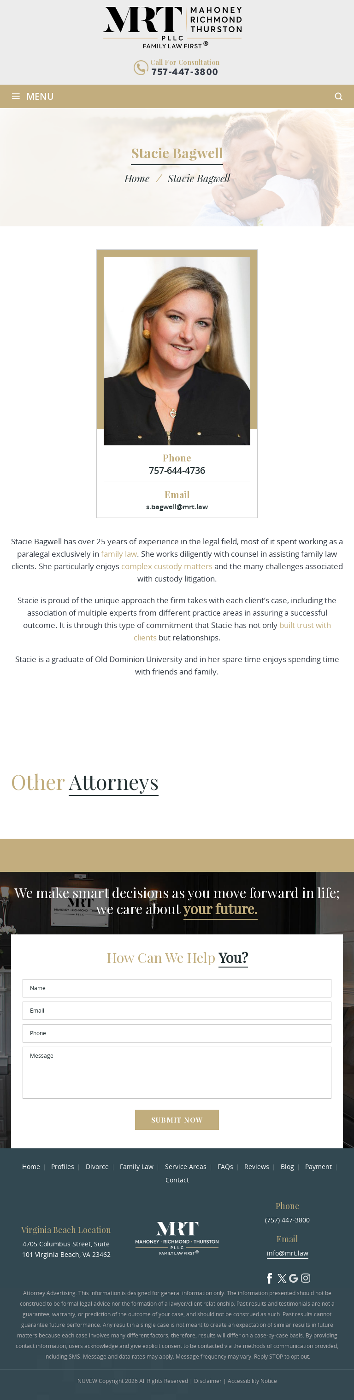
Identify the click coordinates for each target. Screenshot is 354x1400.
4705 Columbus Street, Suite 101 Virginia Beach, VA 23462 (66, 1249)
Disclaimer (208, 1381)
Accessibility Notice (252, 1381)
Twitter (282, 1276)
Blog (287, 1166)
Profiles (62, 1166)
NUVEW (87, 1381)
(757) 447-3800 (287, 1220)
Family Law (136, 1166)
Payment (318, 1166)
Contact (177, 1179)
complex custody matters (166, 566)
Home (31, 1166)
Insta (306, 1276)
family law (119, 553)
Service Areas (185, 1166)
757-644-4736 (177, 470)
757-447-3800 (185, 72)
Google (294, 1276)
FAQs (225, 1166)
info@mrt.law (287, 1253)
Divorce (97, 1166)
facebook (270, 1276)
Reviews (256, 1166)
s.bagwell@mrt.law (177, 506)
